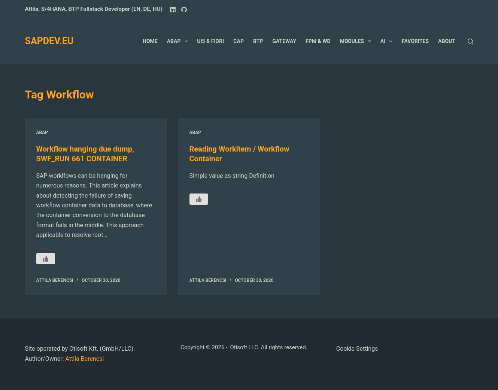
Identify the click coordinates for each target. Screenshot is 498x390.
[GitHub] (184, 9)
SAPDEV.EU (49, 41)
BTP (258, 41)
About (446, 41)
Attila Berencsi (84, 358)
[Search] (470, 41)
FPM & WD (318, 41)
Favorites (415, 41)
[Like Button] (45, 258)
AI (387, 41)
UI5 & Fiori (210, 41)
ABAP (179, 41)
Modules (357, 41)
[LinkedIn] (173, 9)
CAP (238, 41)
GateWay (284, 41)
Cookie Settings (357, 348)
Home (150, 41)
